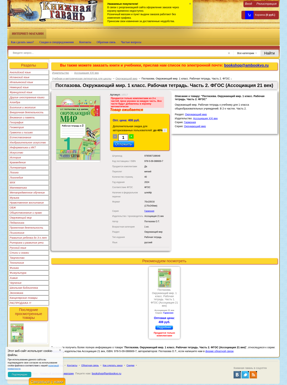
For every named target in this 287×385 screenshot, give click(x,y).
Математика (18, 187)
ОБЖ (13, 207)
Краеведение (18, 162)
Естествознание (20, 137)
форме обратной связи (219, 351)
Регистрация (266, 3)
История (15, 157)
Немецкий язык (19, 87)
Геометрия (17, 127)
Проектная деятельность (26, 227)
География (16, 122)
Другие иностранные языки (27, 97)
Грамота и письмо (21, 132)
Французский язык (21, 92)
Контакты (85, 42)
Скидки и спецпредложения (56, 42)
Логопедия (16, 177)
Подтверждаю (19, 374)
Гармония (149, 211)
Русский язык (18, 247)
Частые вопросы (131, 42)
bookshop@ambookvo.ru (246, 65)
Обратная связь (106, 42)
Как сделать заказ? (22, 42)
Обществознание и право (26, 212)
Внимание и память (22, 117)
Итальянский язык (21, 82)
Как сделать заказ (113, 365)
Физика (14, 267)
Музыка (14, 197)
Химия (14, 277)
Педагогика (17, 222)
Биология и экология (23, 107)
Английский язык (20, 72)
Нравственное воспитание (27, 202)
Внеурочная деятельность (27, 112)
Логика (14, 172)
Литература (18, 167)
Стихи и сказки (19, 252)
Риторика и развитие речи (27, 242)
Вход (248, 3)
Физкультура (18, 272)
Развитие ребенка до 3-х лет (28, 237)
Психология (17, 232)
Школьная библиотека (24, 287)
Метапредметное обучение (27, 192)
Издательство (60, 72)
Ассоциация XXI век (86, 72)
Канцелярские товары (24, 297)
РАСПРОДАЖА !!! (20, 302)
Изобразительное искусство (28, 142)
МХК (12, 182)
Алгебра (15, 102)
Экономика (16, 292)
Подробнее (164, 327)
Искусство (16, 152)
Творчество (17, 257)
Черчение (16, 282)
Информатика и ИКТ (23, 147)
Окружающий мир (21, 217)
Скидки (130, 365)
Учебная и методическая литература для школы (81, 78)
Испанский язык (19, 77)
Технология (17, 262)
